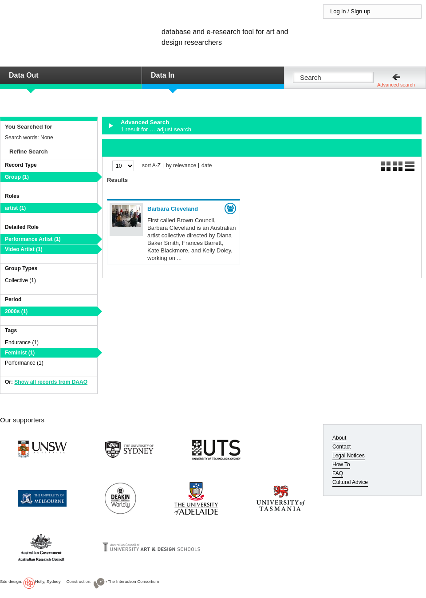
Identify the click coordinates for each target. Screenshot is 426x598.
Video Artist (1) (24, 249)
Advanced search (396, 84)
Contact (341, 447)
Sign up (360, 11)
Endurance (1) (22, 342)
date (206, 165)
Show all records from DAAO (50, 382)
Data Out (24, 75)
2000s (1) (16, 311)
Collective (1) (20, 280)
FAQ (337, 473)
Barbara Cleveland (172, 208)
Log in (338, 11)
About (339, 438)
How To (341, 464)
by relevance (181, 165)
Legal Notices (348, 455)
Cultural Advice (350, 482)
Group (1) (17, 177)
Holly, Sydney (48, 581)
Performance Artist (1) (33, 239)
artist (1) (15, 208)
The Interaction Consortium (133, 581)
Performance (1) (24, 363)
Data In (162, 75)
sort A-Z (151, 165)
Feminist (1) (20, 353)
